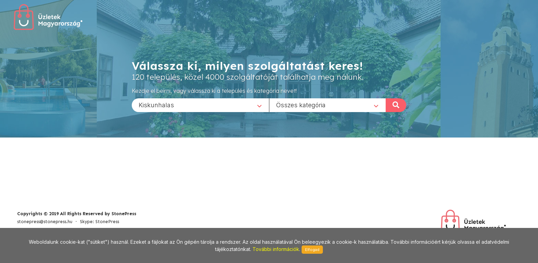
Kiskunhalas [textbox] (156, 104)
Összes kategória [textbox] (301, 104)
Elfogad (312, 249)
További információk (276, 249)
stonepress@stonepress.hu (44, 221)
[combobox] (200, 105)
